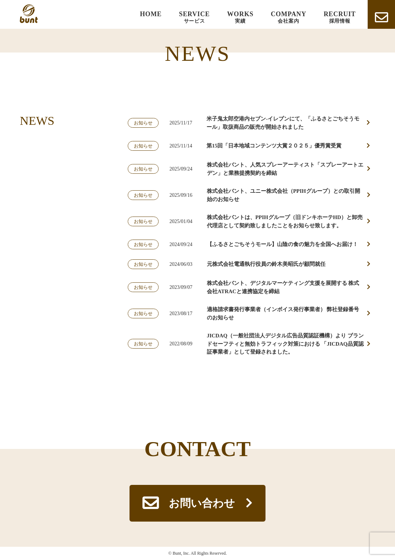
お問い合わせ (202, 503)
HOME (151, 14)
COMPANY (289, 17)
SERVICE (194, 17)
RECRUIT (340, 17)
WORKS (240, 17)
